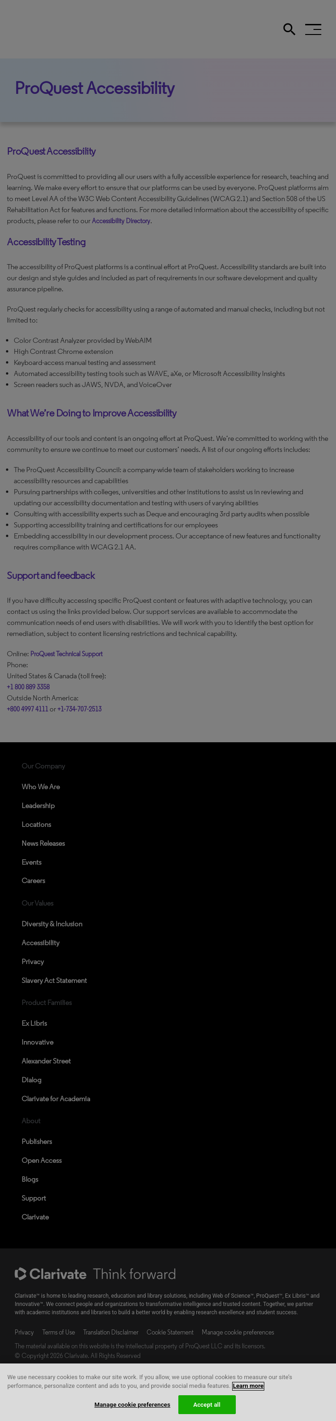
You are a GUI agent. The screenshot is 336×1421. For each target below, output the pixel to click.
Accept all (206, 1410)
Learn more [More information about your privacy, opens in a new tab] (248, 1391)
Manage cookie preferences (132, 1410)
